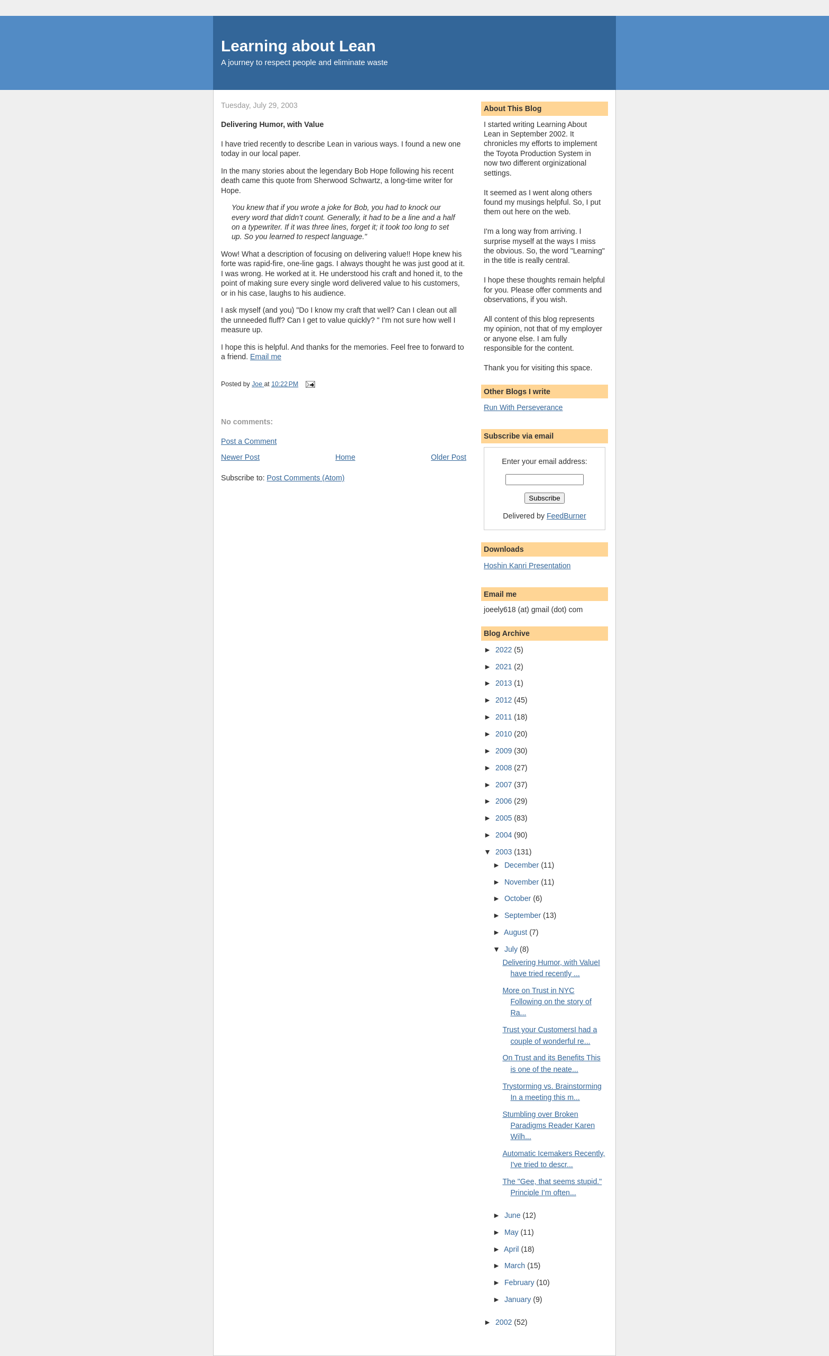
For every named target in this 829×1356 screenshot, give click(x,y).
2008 (504, 767)
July (512, 949)
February (520, 1282)
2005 (504, 818)
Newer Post (240, 457)
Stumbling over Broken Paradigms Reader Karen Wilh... (548, 1125)
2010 (504, 734)
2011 (504, 717)
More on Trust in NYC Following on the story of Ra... (546, 1001)
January (518, 1299)
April (512, 1249)
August (516, 932)
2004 (504, 835)
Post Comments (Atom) (306, 478)
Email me (265, 356)
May (512, 1232)
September (523, 915)
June (513, 1215)
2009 (504, 751)
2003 (504, 852)
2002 (504, 1322)
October (518, 898)
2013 (504, 683)
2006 (504, 801)
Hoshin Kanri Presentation (527, 565)
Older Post (448, 457)
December (522, 865)
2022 (504, 649)
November (522, 882)
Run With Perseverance (523, 407)
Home (345, 457)
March (515, 1265)
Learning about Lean (298, 45)
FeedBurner (566, 516)
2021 (504, 666)
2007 (504, 784)
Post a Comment (249, 441)
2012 (504, 700)
